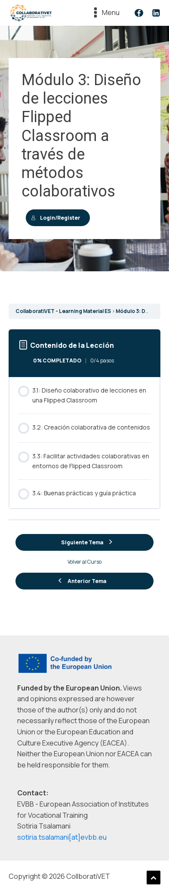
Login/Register (55, 217)
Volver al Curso (84, 561)
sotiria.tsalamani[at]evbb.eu (62, 837)
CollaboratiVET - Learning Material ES (63, 311)
